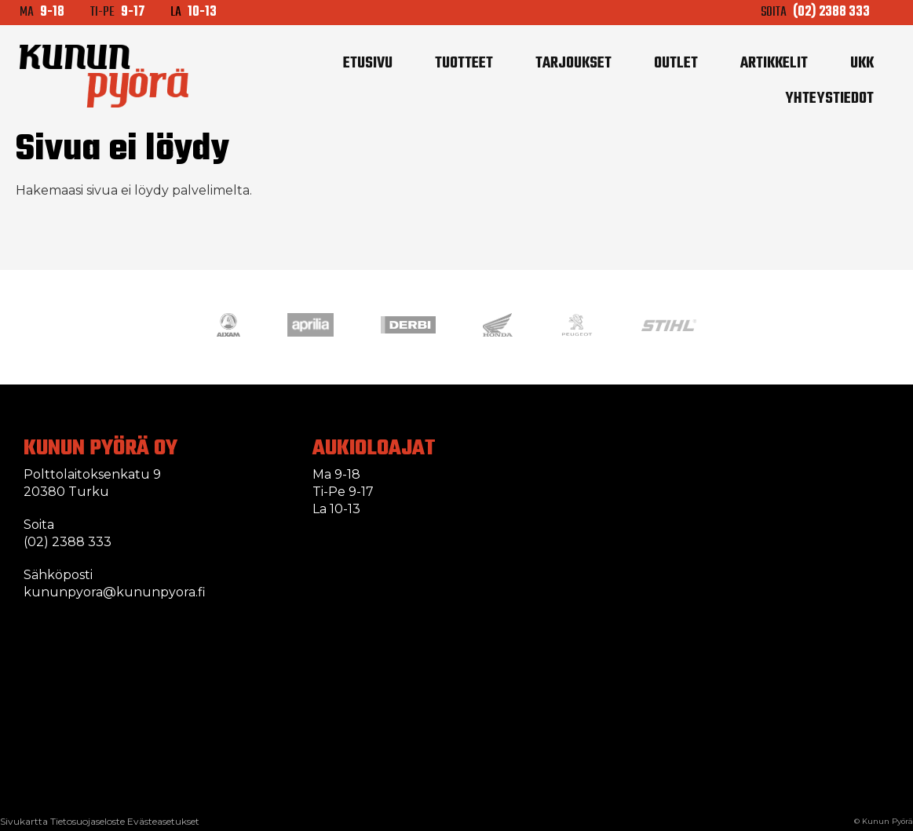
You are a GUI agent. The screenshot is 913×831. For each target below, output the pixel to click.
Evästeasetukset (163, 821)
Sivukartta (24, 821)
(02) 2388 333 (67, 541)
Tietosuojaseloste (87, 821)
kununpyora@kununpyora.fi (115, 592)
